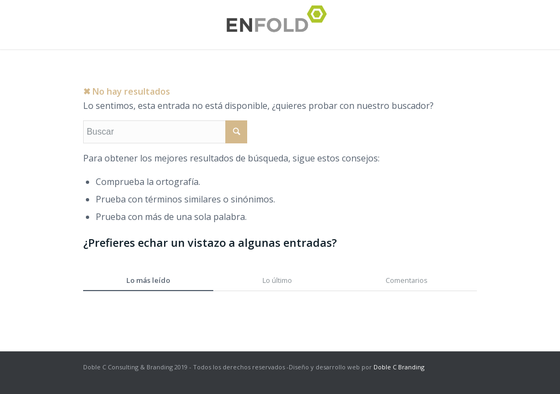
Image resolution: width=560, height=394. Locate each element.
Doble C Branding (399, 367)
